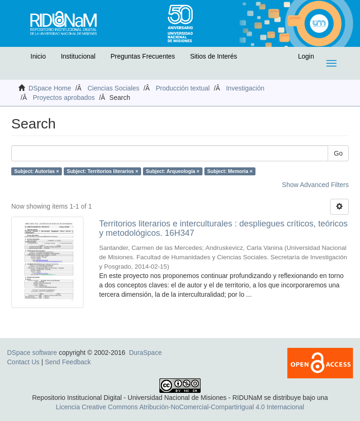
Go (338, 153)
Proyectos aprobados (64, 97)
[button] (17, 58)
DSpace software (32, 352)
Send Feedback (68, 362)
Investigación (245, 88)
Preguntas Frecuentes (143, 56)
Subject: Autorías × (36, 171)
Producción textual (183, 88)
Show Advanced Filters (315, 184)
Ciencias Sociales (114, 88)
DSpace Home (50, 88)
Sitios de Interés (213, 56)
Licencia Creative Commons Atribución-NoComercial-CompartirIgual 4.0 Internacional (180, 407)
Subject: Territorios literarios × (102, 171)
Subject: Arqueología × (172, 171)
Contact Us (23, 362)
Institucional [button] (78, 56)
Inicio (38, 56)
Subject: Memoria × (230, 171)
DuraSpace (145, 352)
